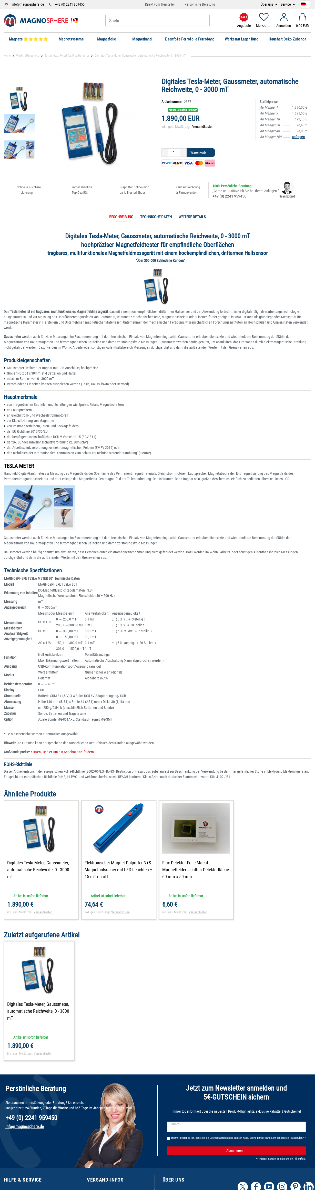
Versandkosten (203, 127)
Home (7, 55)
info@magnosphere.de (28, 4)
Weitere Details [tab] (192, 217)
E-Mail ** (175, 1124)
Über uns (267, 4)
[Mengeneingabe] (174, 152)
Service (286, 4)
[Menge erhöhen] (183, 153)
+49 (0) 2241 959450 (70, 4)
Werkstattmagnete (27, 55)
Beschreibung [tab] (121, 217)
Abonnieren (264, 1150)
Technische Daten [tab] (156, 217)
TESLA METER (19, 466)
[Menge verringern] (165, 153)
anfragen (298, 137)
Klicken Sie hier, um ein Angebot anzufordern (62, 752)
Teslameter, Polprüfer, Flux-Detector (67, 55)
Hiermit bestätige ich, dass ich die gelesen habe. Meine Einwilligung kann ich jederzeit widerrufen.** (238, 1138)
